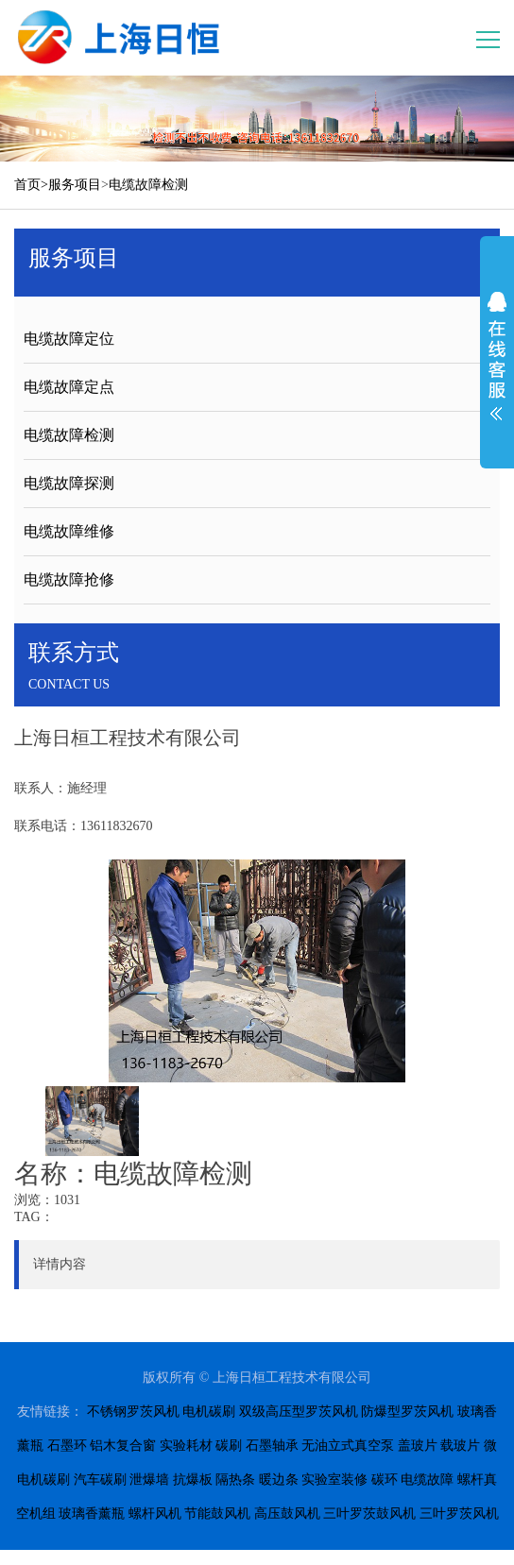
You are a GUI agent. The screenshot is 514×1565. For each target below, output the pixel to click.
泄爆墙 (149, 1479)
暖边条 (279, 1479)
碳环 (384, 1479)
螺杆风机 (154, 1513)
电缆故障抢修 (69, 579)
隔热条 (235, 1479)
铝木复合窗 (123, 1445)
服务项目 (74, 185)
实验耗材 (186, 1445)
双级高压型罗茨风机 (298, 1411)
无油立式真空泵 (347, 1445)
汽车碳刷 (100, 1479)
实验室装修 (334, 1479)
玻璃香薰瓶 (92, 1513)
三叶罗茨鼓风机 (369, 1513)
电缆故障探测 (69, 483)
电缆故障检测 (148, 185)
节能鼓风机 (217, 1513)
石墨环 (67, 1445)
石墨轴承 (272, 1445)
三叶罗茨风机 (459, 1513)
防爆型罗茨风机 (407, 1411)
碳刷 (228, 1445)
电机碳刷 (208, 1411)
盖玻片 (417, 1445)
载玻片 (460, 1445)
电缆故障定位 (69, 339)
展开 (497, 356)
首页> (31, 185)
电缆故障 (427, 1479)
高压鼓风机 (287, 1513)
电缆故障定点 (69, 387)
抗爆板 (193, 1479)
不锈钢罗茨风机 (133, 1411)
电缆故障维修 (69, 531)
